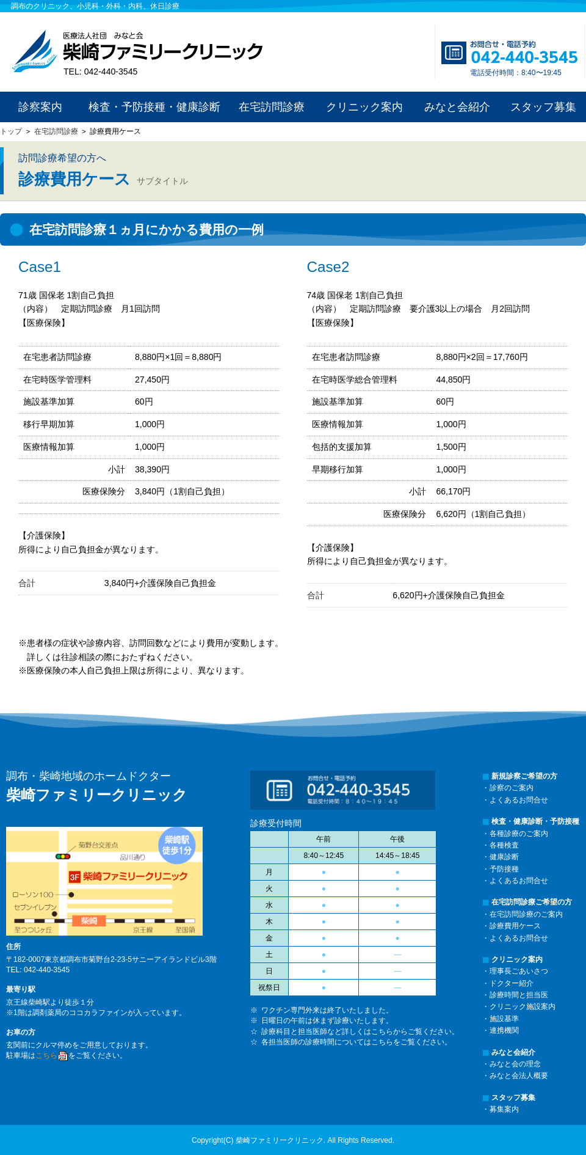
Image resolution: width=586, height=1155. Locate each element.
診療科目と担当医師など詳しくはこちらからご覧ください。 (360, 1031)
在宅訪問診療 (272, 107)
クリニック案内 (364, 107)
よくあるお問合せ (519, 800)
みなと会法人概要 (519, 1075)
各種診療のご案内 (519, 833)
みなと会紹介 (457, 107)
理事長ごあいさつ (519, 971)
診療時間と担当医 (519, 995)
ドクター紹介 (512, 983)
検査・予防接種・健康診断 (154, 107)
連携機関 (504, 1030)
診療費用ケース (515, 926)
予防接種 (504, 869)
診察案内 (40, 107)
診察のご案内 (512, 787)
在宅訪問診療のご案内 (526, 914)
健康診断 (504, 857)
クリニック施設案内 (522, 1006)
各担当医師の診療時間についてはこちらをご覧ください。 (356, 1042)
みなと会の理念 (515, 1064)
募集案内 (504, 1109)
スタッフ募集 (543, 107)
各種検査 (504, 845)
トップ (11, 131)
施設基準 (504, 1018)
